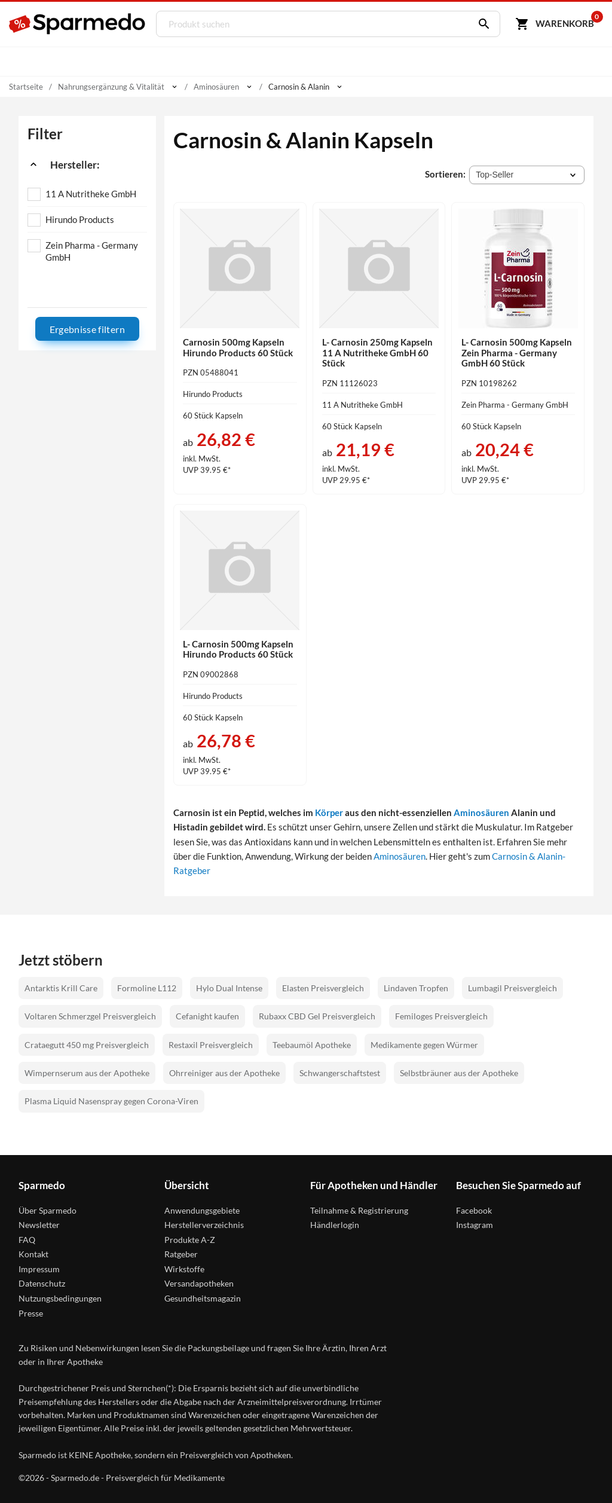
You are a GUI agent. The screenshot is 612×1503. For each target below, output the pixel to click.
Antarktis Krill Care (61, 988)
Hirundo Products (79, 219)
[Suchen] (481, 24)
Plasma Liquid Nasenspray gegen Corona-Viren (111, 1101)
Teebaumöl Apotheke (312, 1045)
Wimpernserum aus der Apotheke (87, 1073)
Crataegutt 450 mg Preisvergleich (87, 1045)
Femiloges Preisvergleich (441, 1016)
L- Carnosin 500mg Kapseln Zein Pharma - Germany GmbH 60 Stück (516, 352)
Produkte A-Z (189, 1240)
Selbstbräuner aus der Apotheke (459, 1073)
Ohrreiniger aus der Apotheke (224, 1073)
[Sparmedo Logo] (77, 24)
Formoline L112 (146, 988)
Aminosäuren (481, 812)
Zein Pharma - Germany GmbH (91, 251)
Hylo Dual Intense (229, 988)
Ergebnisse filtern (87, 329)
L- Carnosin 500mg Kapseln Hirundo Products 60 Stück (238, 649)
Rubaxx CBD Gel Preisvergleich (317, 1016)
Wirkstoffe (184, 1269)
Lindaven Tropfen (416, 988)
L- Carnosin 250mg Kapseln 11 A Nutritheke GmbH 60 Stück (377, 352)
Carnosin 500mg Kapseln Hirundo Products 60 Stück (238, 347)
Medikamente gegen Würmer (424, 1045)
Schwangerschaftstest (339, 1073)
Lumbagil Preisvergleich (512, 988)
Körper (329, 812)
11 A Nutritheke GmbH (90, 193)
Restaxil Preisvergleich (211, 1045)
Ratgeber (181, 1254)
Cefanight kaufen (207, 1016)
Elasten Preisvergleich (323, 988)
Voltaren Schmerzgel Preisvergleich (90, 1016)
